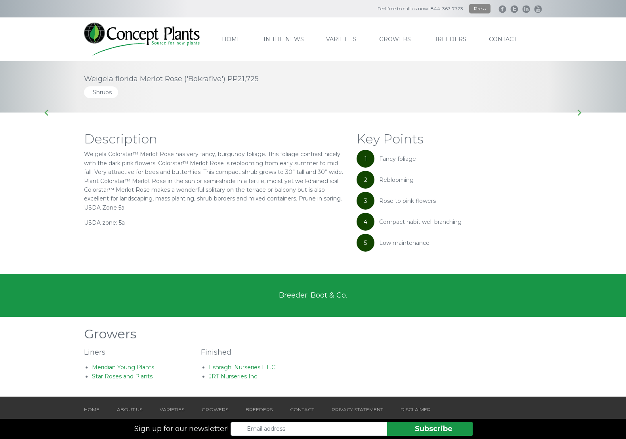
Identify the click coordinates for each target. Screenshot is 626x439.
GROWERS (215, 409)
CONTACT (302, 409)
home (231, 39)
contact (503, 39)
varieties (341, 39)
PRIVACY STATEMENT (357, 409)
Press (480, 8)
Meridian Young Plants (123, 367)
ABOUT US (129, 409)
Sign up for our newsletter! (181, 428)
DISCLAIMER (416, 409)
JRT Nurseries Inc (233, 376)
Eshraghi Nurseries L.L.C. (243, 367)
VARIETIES (172, 409)
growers (395, 39)
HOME (91, 409)
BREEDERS (259, 409)
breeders (449, 39)
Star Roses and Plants (122, 376)
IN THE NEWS (283, 39)
